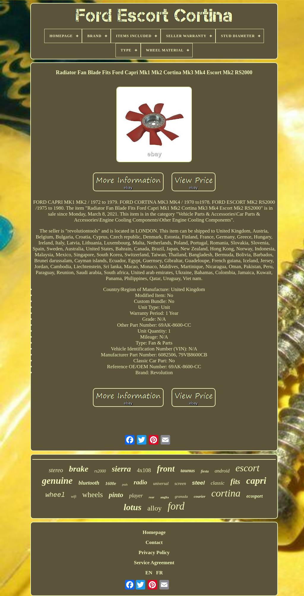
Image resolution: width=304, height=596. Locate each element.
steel (198, 483)
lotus (132, 507)
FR (159, 573)
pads (125, 484)
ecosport (254, 496)
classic (217, 483)
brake (78, 468)
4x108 (144, 470)
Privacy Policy (154, 552)
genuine (57, 480)
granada (181, 496)
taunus (187, 470)
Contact (154, 542)
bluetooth (89, 483)
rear (151, 497)
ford (175, 506)
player (136, 496)
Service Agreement (154, 562)
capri (256, 480)
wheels (92, 495)
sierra (121, 468)
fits (235, 481)
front (166, 468)
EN (148, 573)
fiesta (205, 471)
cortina (225, 493)
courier (199, 496)
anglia (164, 497)
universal (161, 483)
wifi (73, 496)
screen (180, 483)
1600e (110, 483)
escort (247, 468)
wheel (55, 495)
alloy (154, 508)
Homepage (153, 532)
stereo (56, 470)
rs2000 (100, 471)
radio (140, 482)
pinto (116, 495)
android (222, 470)
